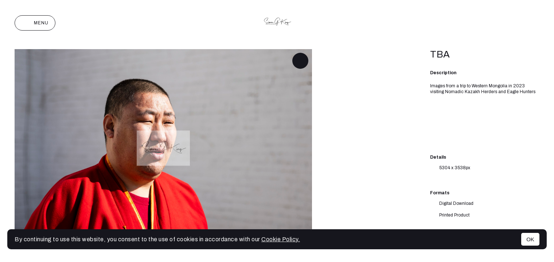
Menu (35, 23)
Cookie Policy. (280, 239)
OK (530, 239)
